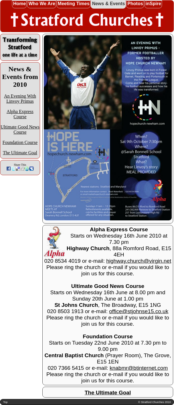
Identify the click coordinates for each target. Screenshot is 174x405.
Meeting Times (74, 3)
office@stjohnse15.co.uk (138, 311)
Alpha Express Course (20, 114)
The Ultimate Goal (20, 152)
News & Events (108, 3)
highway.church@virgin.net (138, 261)
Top (5, 402)
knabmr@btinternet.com (139, 368)
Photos (135, 3)
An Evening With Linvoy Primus (20, 99)
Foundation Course (20, 142)
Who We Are (41, 3)
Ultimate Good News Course (20, 130)
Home (19, 3)
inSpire (153, 3)
